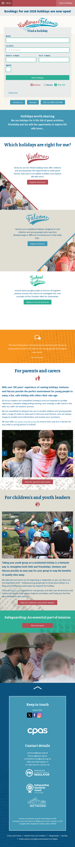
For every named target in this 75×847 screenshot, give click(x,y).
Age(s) (8, 65)
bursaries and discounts (25, 422)
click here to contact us (39, 765)
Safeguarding (53, 836)
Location (9, 46)
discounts (15, 590)
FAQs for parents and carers (37, 482)
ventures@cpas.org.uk (37, 753)
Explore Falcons (37, 244)
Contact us (18, 102)
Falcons (49, 85)
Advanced (13, 92)
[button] (4, 453)
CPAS (54, 819)
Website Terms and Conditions (35, 836)
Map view (61, 85)
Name (8, 36)
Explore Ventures (37, 182)
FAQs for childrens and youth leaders (37, 602)
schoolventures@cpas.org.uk (37, 759)
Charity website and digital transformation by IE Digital (38, 839)
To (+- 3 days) (44, 56)
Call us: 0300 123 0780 (52, 102)
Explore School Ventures (37, 302)
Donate (32, 102)
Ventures (37, 85)
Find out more (37, 625)
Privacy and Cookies (14, 836)
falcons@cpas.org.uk (37, 756)
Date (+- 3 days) (12, 56)
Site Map (64, 836)
